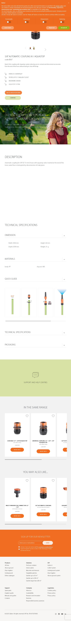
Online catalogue (9, 575)
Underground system (54, 570)
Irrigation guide (9, 593)
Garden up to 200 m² (32, 578)
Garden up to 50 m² (31, 575)
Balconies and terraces (32, 570)
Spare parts (8, 590)
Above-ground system (54, 575)
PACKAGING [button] (10, 344)
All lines (7, 565)
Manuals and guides (10, 595)
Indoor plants (30, 568)
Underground (9, 573)
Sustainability (29, 593)
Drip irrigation (9, 570)
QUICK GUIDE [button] (11, 278)
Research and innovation (33, 595)
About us (28, 590)
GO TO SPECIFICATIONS (13, 92)
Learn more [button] (7, 27)
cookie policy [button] (45, 9)
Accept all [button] (64, 27)
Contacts (7, 598)
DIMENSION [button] (10, 235)
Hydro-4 (50, 565)
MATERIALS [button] (10, 259)
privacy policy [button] (59, 6)
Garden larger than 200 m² (33, 581)
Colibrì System (52, 568)
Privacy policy (51, 593)
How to (11, 134)
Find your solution (31, 565)
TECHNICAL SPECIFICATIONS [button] (18, 332)
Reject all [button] (51, 27)
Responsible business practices (35, 601)
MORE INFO (17, 449)
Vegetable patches (31, 573)
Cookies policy (52, 590)
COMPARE (13, 97)
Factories (28, 598)
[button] (45, 50)
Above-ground (9, 568)
